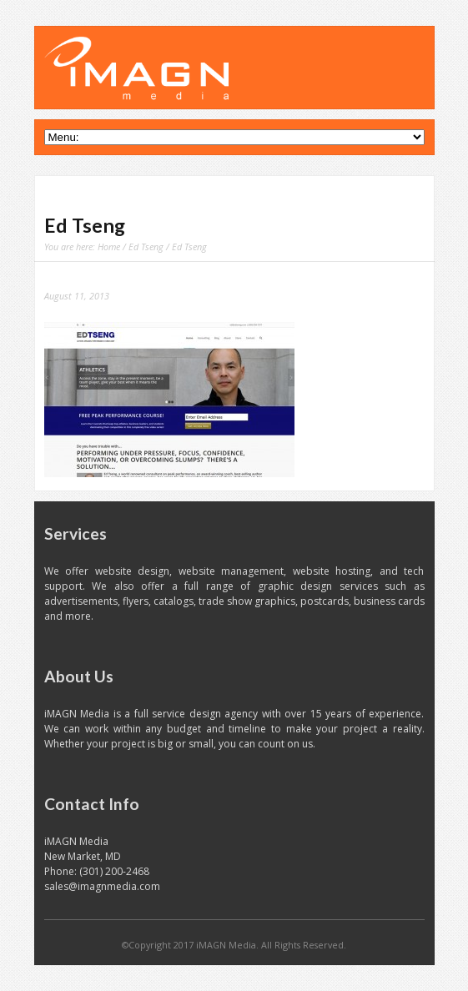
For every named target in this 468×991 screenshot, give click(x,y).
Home (109, 246)
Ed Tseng (146, 246)
